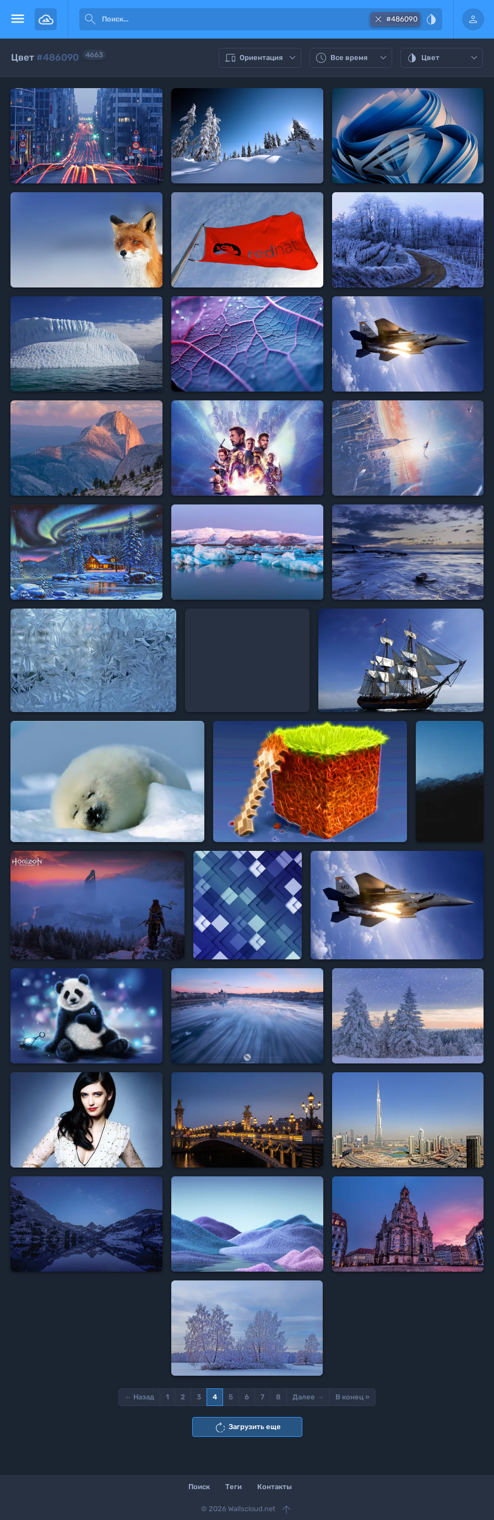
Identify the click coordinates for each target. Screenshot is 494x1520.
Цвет (443, 57)
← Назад (139, 1397)
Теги (233, 1487)
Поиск (199, 1487)
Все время (352, 57)
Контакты (274, 1487)
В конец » (352, 1397)
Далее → (308, 1397)
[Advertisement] (247, 660)
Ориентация (261, 57)
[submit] (90, 19)
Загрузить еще (247, 1427)
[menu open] (17, 19)
